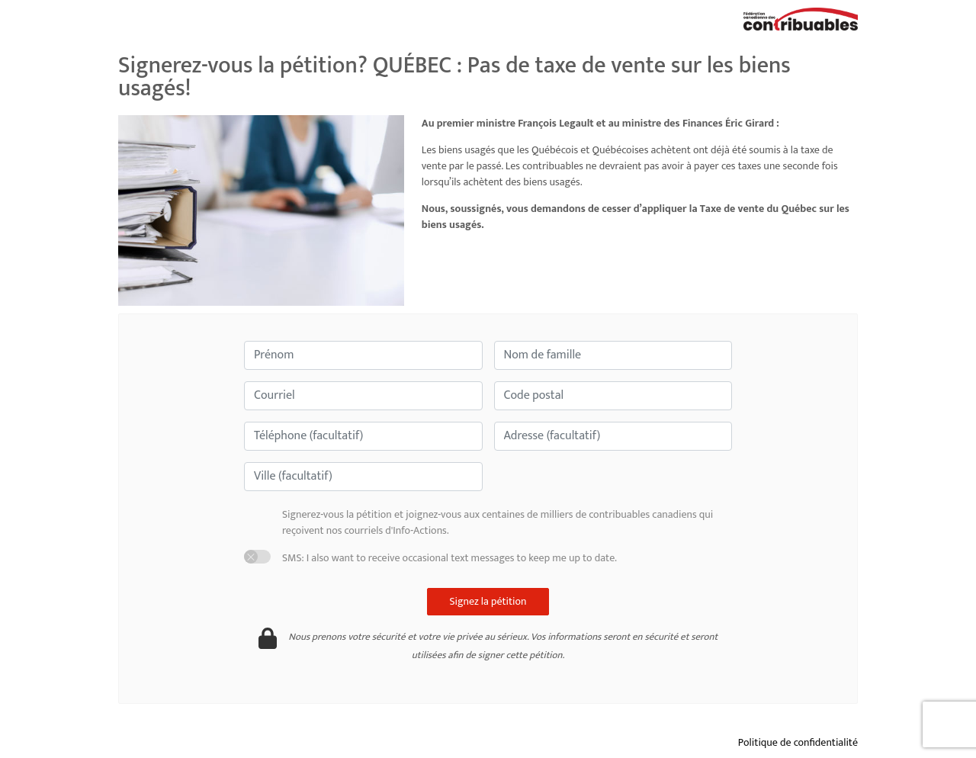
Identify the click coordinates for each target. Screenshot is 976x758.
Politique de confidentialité (798, 742)
